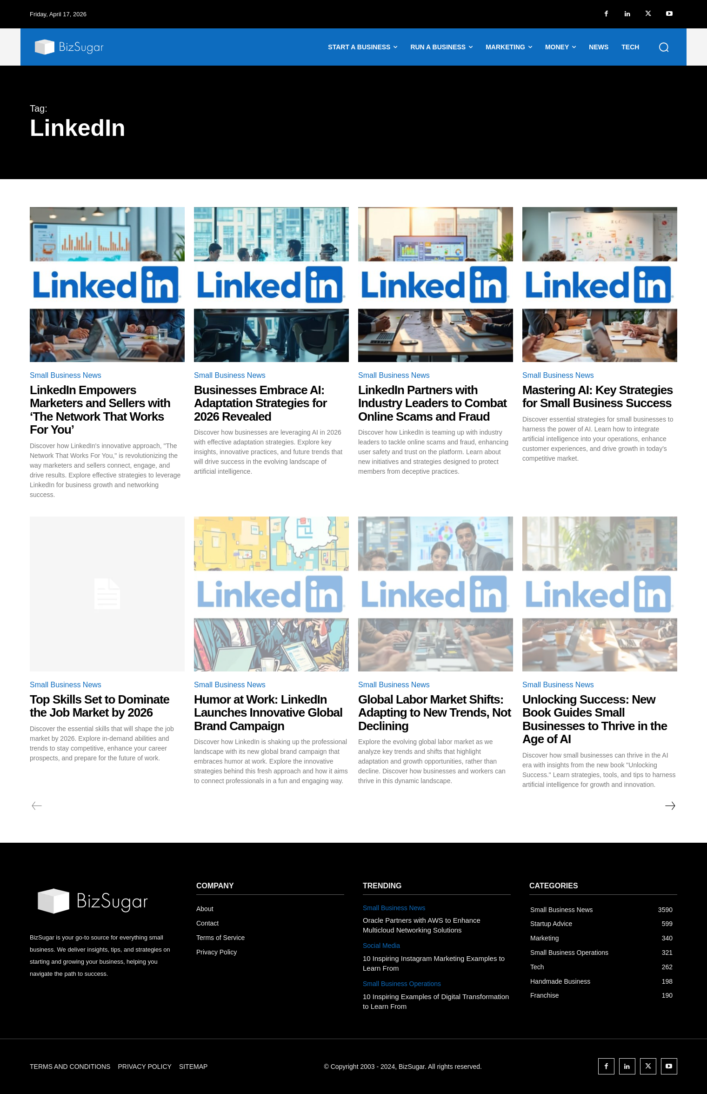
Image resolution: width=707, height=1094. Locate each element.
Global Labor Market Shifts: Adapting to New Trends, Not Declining (434, 712)
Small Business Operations (402, 983)
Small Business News (65, 375)
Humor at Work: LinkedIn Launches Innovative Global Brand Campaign (268, 712)
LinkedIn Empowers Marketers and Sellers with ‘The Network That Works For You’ (100, 410)
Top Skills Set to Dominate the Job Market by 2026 (99, 706)
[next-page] (669, 806)
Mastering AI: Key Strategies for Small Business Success (597, 396)
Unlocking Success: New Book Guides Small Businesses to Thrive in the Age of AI (594, 719)
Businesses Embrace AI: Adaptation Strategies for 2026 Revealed (260, 403)
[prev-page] (37, 806)
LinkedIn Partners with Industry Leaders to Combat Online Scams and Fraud (432, 403)
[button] (663, 47)
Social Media (381, 945)
